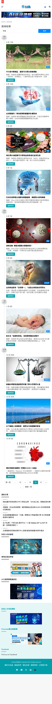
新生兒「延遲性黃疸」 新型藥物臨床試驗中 (22, 336)
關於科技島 (9, 665)
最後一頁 (28, 487)
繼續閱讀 (11, 80)
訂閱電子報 (43, 665)
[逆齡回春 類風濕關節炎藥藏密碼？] (28, 230)
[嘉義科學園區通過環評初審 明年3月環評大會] (28, 369)
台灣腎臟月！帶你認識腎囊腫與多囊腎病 (21, 114)
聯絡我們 (17, 665)
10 (20, 482)
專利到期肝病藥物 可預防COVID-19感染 (21, 468)
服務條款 (34, 665)
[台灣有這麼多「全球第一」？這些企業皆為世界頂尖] (28, 272)
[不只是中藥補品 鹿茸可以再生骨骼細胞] (28, 56)
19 (30, 482)
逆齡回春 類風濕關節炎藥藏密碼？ (19, 246)
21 (41, 482)
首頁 (3, 22)
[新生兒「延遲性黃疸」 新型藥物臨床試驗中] (28, 320)
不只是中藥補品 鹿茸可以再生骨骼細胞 (21, 72)
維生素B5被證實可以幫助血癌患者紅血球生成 (23, 155)
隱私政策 (26, 665)
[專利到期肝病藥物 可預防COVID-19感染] (28, 453)
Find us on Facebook (9, 655)
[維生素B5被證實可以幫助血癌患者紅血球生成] (28, 140)
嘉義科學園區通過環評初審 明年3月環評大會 (23, 384)
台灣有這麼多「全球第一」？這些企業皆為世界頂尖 (25, 288)
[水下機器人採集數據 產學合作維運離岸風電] (28, 411)
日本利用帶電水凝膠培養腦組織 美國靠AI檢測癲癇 (25, 197)
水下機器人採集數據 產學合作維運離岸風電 (23, 426)
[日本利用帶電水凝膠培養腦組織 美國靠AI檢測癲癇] (28, 182)
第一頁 (8, 482)
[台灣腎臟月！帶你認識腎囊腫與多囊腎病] (28, 98)
